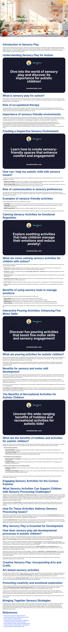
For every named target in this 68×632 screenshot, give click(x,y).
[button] (23, 3)
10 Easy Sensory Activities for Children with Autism (14, 615)
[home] (7, 3)
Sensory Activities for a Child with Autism (12, 618)
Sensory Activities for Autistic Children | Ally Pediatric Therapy (17, 623)
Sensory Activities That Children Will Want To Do (14, 626)
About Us (22, 3)
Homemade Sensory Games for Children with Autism (15, 621)
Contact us (50, 3)
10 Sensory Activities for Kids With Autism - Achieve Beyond (16, 624)
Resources (35, 3)
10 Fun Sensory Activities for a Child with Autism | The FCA (16, 617)
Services (28, 3)
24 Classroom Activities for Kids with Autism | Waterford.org (16, 620)
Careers (40, 3)
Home (18, 3)
